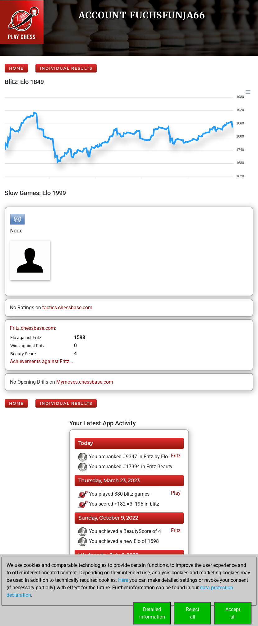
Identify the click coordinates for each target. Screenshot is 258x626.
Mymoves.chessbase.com (84, 382)
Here (123, 580)
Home (16, 68)
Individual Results (66, 68)
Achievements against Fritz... (41, 361)
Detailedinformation (152, 613)
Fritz (175, 456)
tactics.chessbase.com (67, 308)
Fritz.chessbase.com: (33, 328)
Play (175, 493)
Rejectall (192, 613)
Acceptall (232, 613)
